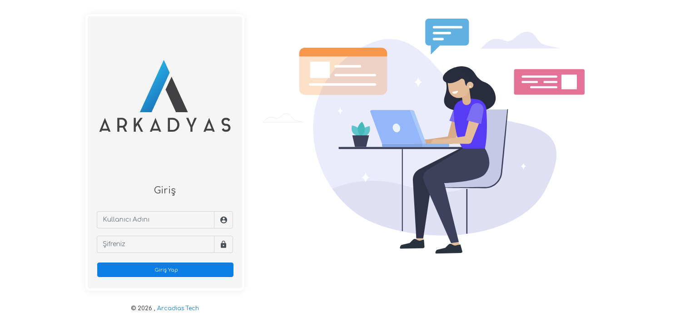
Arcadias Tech (178, 308)
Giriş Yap (165, 270)
